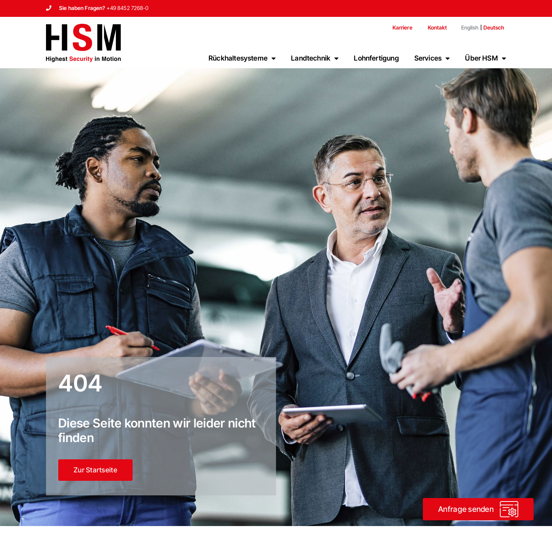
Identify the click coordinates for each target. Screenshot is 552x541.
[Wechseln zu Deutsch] (494, 27)
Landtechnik (314, 58)
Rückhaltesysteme (242, 58)
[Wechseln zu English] (467, 27)
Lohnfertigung (376, 58)
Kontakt (437, 27)
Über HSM (485, 58)
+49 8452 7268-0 (128, 8)
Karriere (402, 27)
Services (432, 58)
